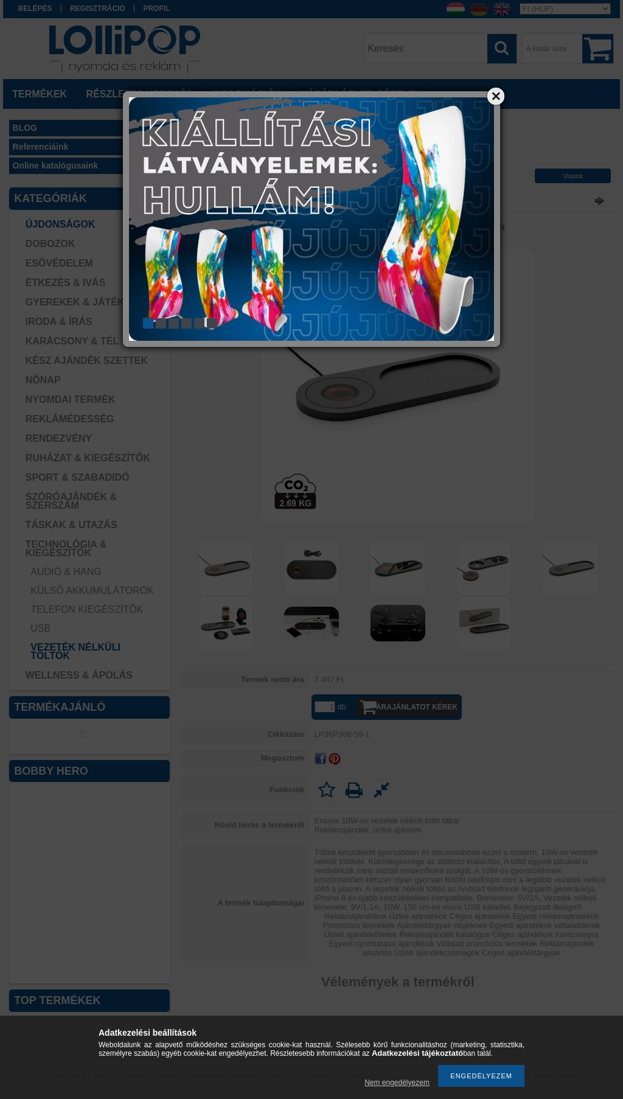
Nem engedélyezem (397, 1082)
